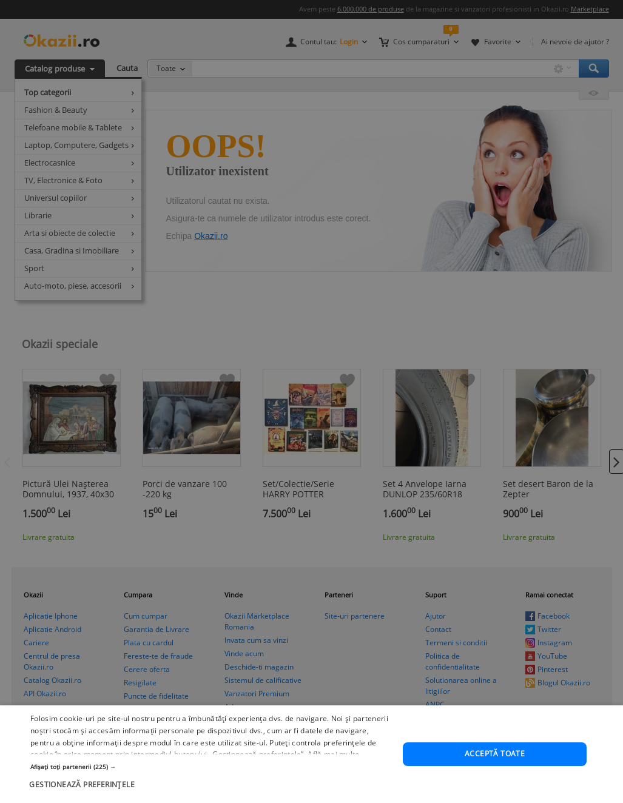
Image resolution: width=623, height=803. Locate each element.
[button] (211, 773)
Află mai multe (333, 761)
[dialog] (311, 401)
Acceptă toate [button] (495, 761)
